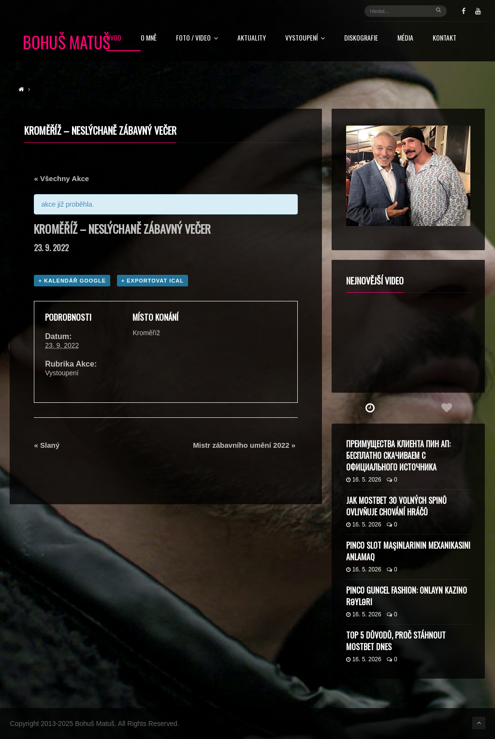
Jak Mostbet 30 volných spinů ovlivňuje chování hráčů (396, 506)
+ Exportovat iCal (152, 281)
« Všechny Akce (61, 178)
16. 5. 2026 (363, 479)
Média (405, 38)
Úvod (113, 38)
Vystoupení (305, 38)
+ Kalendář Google (72, 281)
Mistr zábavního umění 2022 (244, 445)
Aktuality (251, 38)
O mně (149, 38)
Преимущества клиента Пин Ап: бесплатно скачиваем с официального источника (398, 455)
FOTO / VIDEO (197, 38)
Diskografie (361, 38)
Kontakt (444, 38)
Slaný (46, 445)
